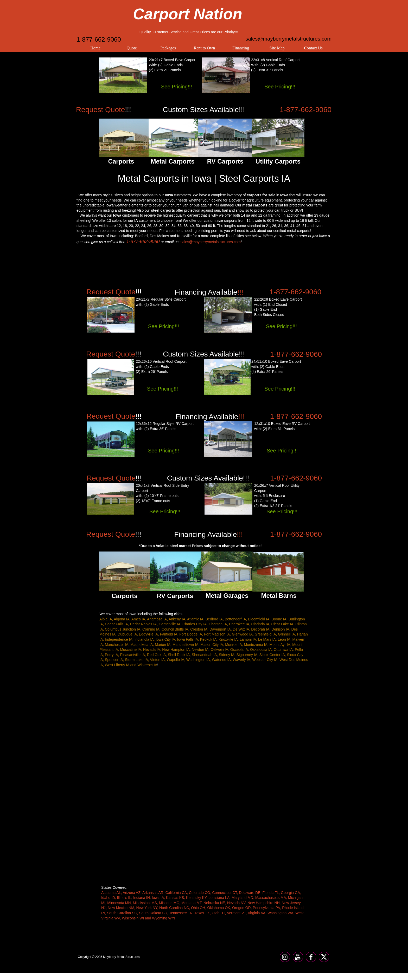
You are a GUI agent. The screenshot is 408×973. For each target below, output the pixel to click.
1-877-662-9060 (98, 39)
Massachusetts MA (270, 898)
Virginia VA (256, 913)
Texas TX (202, 913)
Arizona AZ (132, 893)
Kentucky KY (196, 898)
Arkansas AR (152, 893)
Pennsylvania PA (266, 908)
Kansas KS (175, 898)
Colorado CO (199, 893)
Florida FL (270, 893)
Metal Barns (278, 595)
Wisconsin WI (133, 918)
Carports (124, 595)
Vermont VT (236, 913)
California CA (176, 893)
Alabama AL (111, 893)
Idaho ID (108, 898)
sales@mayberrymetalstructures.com (289, 39)
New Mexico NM (121, 908)
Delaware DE (249, 893)
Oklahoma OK (218, 908)
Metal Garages (227, 595)
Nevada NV (236, 903)
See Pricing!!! (176, 86)
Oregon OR (241, 908)
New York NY (146, 908)
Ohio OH (198, 908)
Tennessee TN (181, 913)
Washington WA (280, 913)
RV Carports (175, 595)
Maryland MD (242, 898)
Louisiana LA (219, 898)
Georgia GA (290, 893)
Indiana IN (141, 898)
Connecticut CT (224, 893)
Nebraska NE (214, 903)
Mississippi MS (145, 903)
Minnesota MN (119, 903)
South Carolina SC (122, 913)
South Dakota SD (153, 913)
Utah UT (218, 913)
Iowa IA (158, 898)
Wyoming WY (163, 918)
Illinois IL (124, 898)
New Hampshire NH (263, 903)
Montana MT (191, 903)
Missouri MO (169, 903)
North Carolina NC (174, 908)
